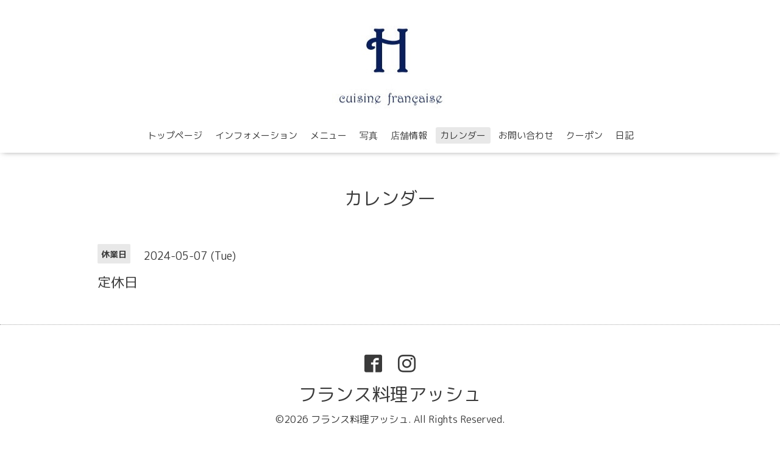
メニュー (328, 135)
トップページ (174, 135)
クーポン (584, 135)
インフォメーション (256, 135)
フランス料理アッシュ (390, 394)
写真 (369, 135)
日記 (624, 135)
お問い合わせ (525, 135)
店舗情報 (409, 135)
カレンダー (463, 135)
